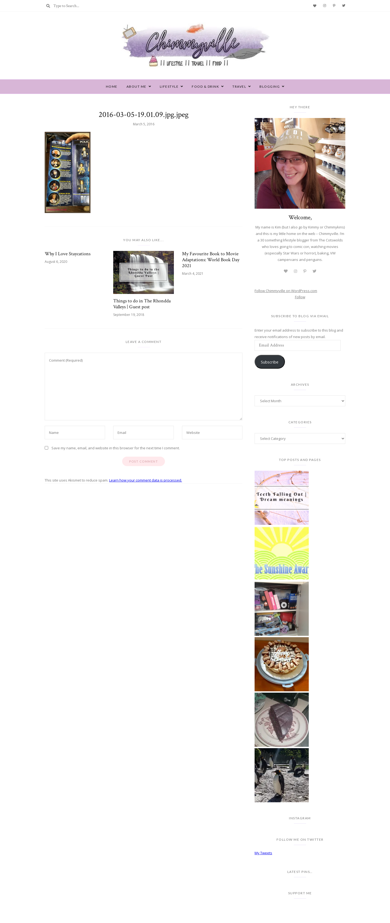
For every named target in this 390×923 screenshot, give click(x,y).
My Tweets (263, 852)
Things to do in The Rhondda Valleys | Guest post (142, 304)
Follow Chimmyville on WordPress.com (286, 290)
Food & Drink (205, 86)
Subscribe (269, 362)
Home (112, 86)
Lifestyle (169, 86)
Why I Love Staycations (67, 254)
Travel (239, 86)
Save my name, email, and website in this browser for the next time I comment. (115, 448)
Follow (300, 296)
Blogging (269, 86)
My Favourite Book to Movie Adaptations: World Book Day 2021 (210, 260)
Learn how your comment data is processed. (145, 480)
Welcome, (300, 217)
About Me (136, 86)
